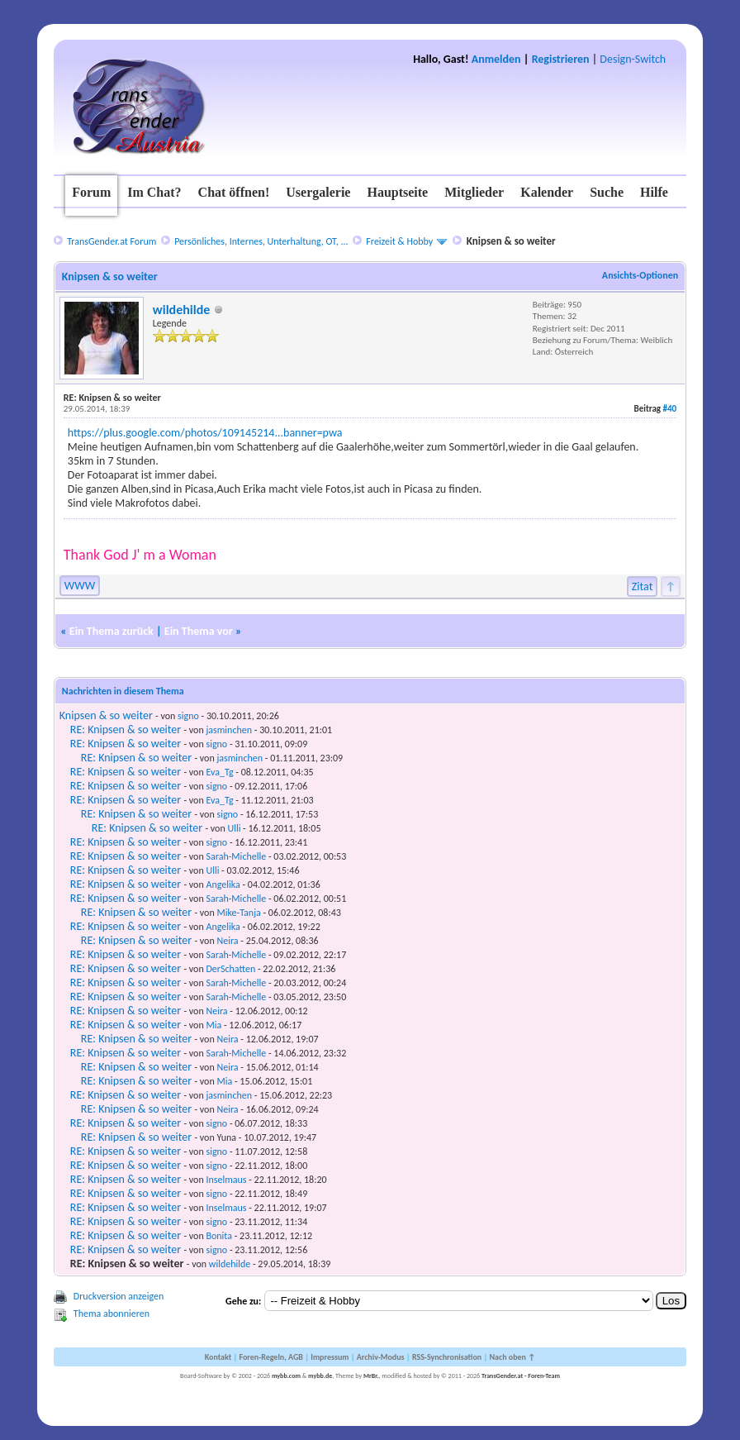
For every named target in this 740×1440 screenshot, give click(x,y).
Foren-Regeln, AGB (271, 1357)
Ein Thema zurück (111, 631)
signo (188, 716)
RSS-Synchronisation (446, 1357)
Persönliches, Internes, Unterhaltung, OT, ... (261, 241)
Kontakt (218, 1357)
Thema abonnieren (111, 1313)
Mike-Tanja (238, 912)
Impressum (330, 1357)
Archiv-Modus (381, 1357)
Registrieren (561, 59)
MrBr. (371, 1375)
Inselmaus (226, 1179)
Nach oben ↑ (512, 1357)
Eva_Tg (219, 772)
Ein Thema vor (198, 631)
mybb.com (286, 1375)
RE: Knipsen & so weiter (125, 729)
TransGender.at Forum (111, 241)
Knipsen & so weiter (106, 715)
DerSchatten (230, 969)
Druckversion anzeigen (119, 1296)
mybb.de (320, 1375)
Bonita (219, 1236)
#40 (670, 408)
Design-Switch (633, 59)
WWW (79, 586)
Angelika (223, 884)
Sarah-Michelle (236, 856)
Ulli (233, 828)
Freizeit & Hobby (399, 241)
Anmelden (496, 59)
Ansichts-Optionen (640, 275)
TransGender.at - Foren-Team (520, 1375)
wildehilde (182, 309)
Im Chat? (154, 192)
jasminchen (229, 730)
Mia (213, 1025)
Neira (227, 940)
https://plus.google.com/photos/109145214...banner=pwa (205, 433)
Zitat (642, 586)
